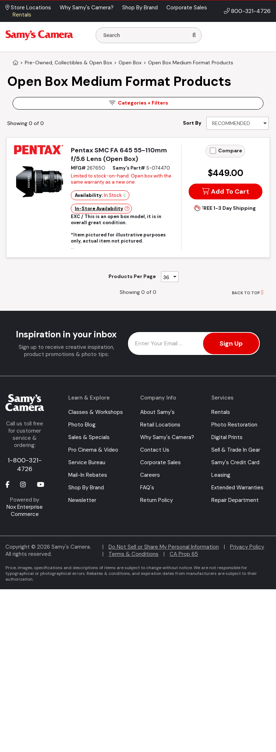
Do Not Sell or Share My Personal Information (164, 546)
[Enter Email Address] (194, 343)
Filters (138, 102)
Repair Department (235, 500)
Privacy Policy (247, 546)
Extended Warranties (237, 487)
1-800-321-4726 (25, 464)
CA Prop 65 (184, 554)
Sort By (192, 123)
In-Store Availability (99, 209)
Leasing (220, 475)
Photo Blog (82, 424)
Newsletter (82, 500)
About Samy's (157, 412)
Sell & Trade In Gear (235, 449)
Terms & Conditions (133, 554)
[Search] (194, 35)
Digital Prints (227, 437)
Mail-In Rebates (87, 475)
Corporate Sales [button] (186, 7)
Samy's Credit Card (235, 462)
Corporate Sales (160, 462)
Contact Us (154, 449)
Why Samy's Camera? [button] (87, 7)
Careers (150, 475)
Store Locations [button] (28, 7)
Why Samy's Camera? (167, 437)
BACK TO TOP (246, 292)
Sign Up (231, 343)
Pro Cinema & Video (93, 449)
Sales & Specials (89, 437)
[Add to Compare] (213, 151)
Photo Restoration (234, 424)
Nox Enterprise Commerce (24, 510)
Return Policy (156, 500)
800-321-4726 (251, 11)
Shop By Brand (86, 487)
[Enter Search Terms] (145, 35)
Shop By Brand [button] (140, 7)
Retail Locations (160, 424)
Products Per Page (132, 276)
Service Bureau (86, 462)
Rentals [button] (22, 14)
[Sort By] (237, 123)
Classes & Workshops (95, 412)
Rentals (220, 412)
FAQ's (147, 487)
